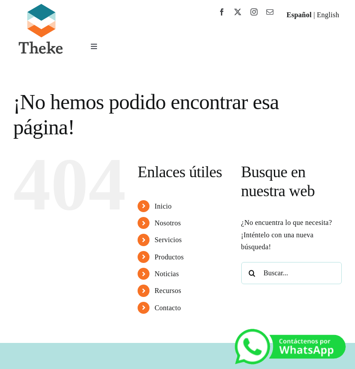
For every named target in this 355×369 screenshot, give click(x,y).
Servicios (168, 239)
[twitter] (237, 11)
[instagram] (254, 11)
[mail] (269, 11)
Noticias (166, 274)
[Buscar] (252, 273)
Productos (168, 257)
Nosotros (167, 223)
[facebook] (221, 11)
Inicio (163, 206)
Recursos (167, 290)
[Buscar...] (291, 273)
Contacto (167, 308)
